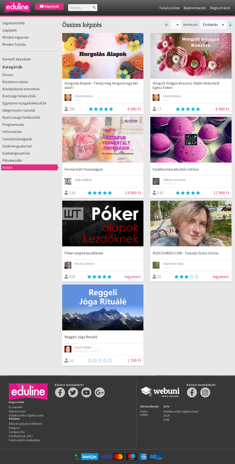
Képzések (49, 6)
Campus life (17, 432)
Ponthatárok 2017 (21, 436)
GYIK (166, 420)
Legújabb (9, 30)
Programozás (13, 124)
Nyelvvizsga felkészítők (21, 117)
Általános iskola (15, 81)
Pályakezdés (12, 160)
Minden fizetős (14, 44)
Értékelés (213, 24)
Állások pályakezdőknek (25, 424)
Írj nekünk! (15, 407)
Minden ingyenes (15, 37)
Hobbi (7, 167)
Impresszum (17, 411)
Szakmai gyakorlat (17, 146)
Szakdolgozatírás (16, 153)
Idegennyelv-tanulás (18, 110)
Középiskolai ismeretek (20, 89)
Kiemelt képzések (16, 59)
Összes (7, 74)
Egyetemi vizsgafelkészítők (24, 103)
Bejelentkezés (195, 8)
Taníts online (144, 413)
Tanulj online (169, 8)
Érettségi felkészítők (19, 96)
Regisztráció (220, 8)
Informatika (12, 131)
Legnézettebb (13, 23)
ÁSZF (167, 415)
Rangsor (14, 428)
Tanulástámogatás (17, 139)
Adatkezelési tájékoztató (26, 415)
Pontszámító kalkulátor (24, 440)
